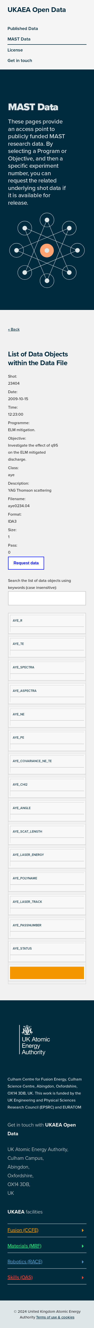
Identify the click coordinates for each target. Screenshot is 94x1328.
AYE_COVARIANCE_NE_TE (32, 761)
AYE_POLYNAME (25, 878)
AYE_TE (18, 644)
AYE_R (17, 621)
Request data (26, 563)
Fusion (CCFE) (23, 1230)
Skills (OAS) (20, 1278)
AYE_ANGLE (22, 808)
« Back (14, 329)
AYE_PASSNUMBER (27, 925)
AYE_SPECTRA (23, 667)
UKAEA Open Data (37, 9)
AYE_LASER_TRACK (27, 902)
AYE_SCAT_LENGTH (27, 832)
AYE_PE (18, 738)
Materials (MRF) (24, 1246)
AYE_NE (18, 714)
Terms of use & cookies (55, 1317)
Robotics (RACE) (25, 1262)
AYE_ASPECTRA (25, 691)
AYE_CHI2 (20, 785)
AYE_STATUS (22, 949)
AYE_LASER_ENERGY (28, 855)
